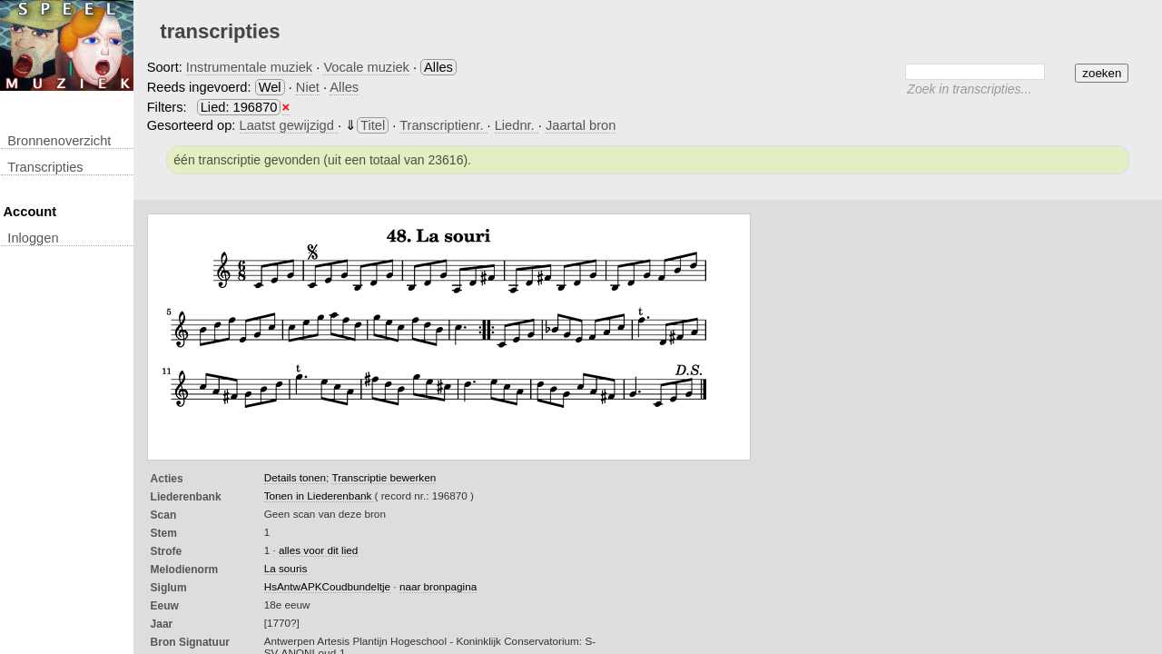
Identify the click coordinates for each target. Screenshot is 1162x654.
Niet (308, 87)
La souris (286, 568)
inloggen (32, 238)
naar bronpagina (438, 586)
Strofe (166, 551)
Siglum (169, 587)
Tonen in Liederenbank (319, 495)
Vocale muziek (366, 67)
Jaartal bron (580, 125)
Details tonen (295, 477)
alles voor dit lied (318, 550)
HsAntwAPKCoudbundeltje (327, 586)
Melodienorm (185, 569)
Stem (164, 533)
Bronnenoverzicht (59, 141)
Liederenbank (186, 496)
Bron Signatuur (190, 642)
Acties (167, 478)
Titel (372, 125)
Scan (164, 515)
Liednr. (516, 125)
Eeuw (165, 606)
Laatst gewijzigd (289, 125)
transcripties (45, 167)
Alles (344, 87)
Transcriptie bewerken (383, 477)
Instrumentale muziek (249, 67)
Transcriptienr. (443, 125)
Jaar (162, 624)
